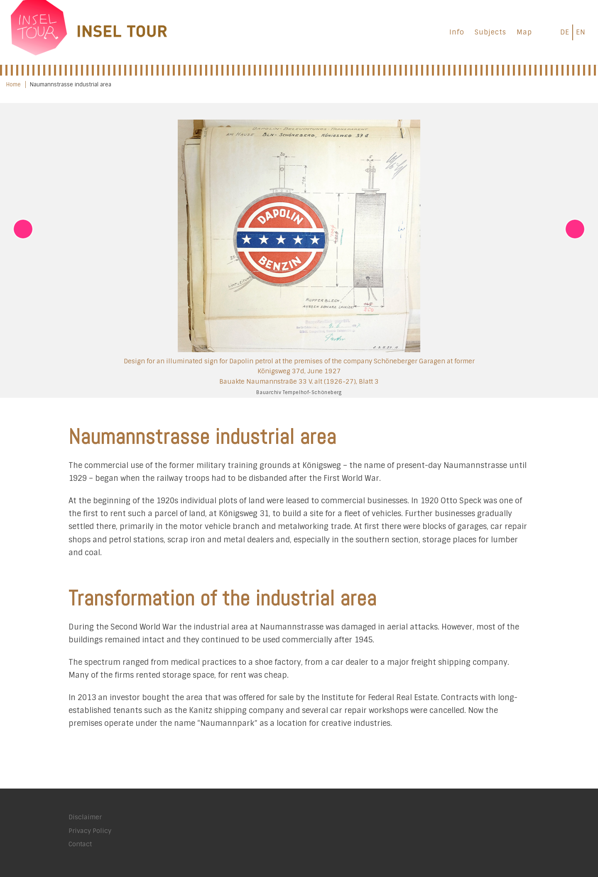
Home (13, 84)
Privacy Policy (90, 831)
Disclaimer (85, 817)
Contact (80, 844)
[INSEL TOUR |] (89, 31)
